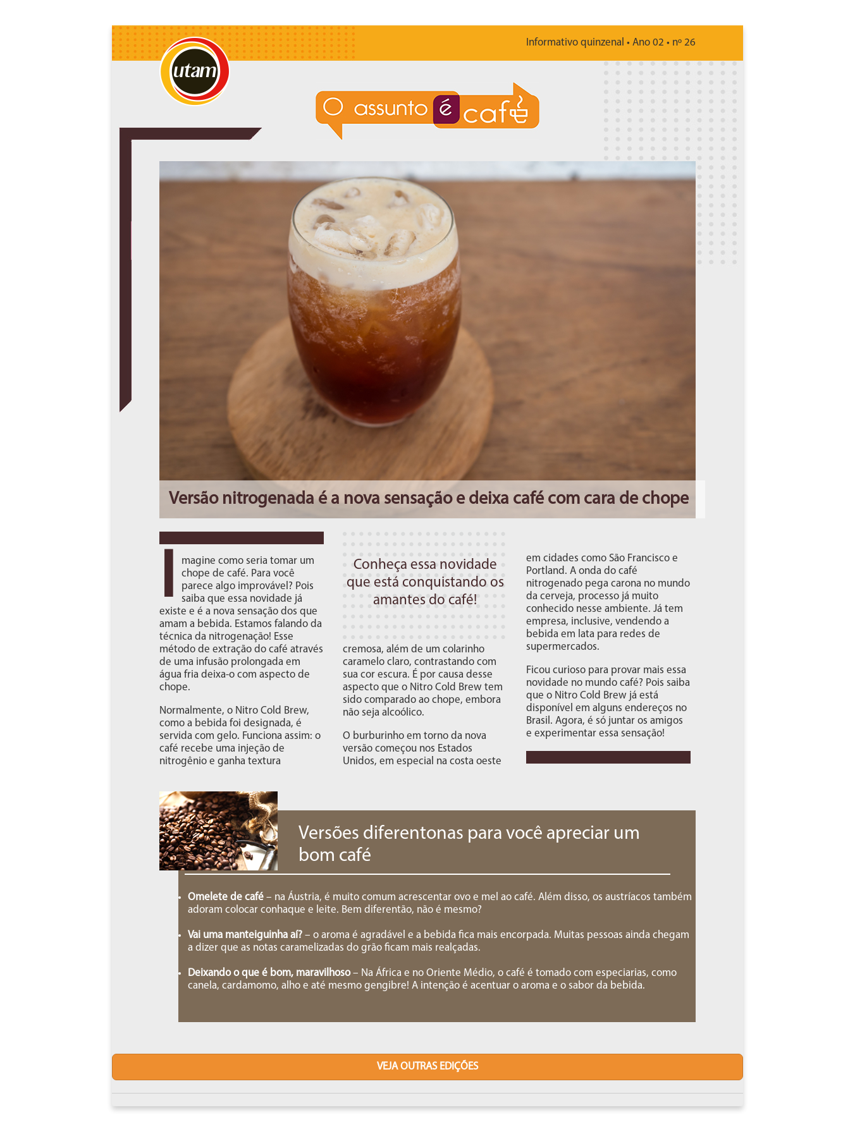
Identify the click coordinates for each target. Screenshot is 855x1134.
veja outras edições (427, 1066)
